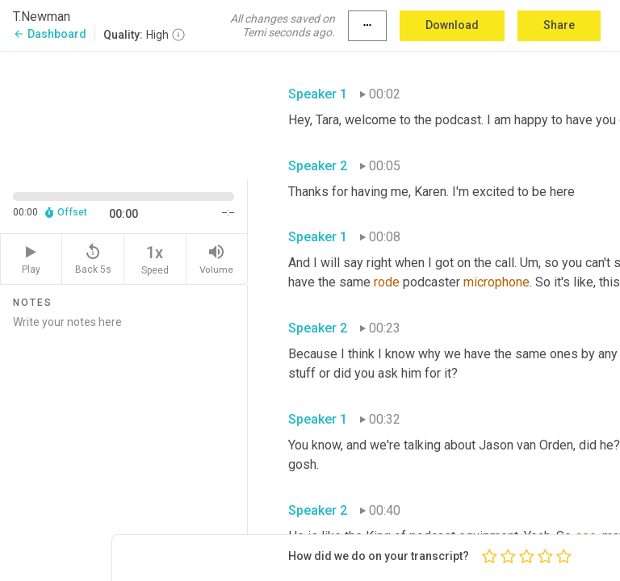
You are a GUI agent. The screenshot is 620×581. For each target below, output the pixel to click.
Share (559, 25)
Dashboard (49, 33)
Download (452, 25)
